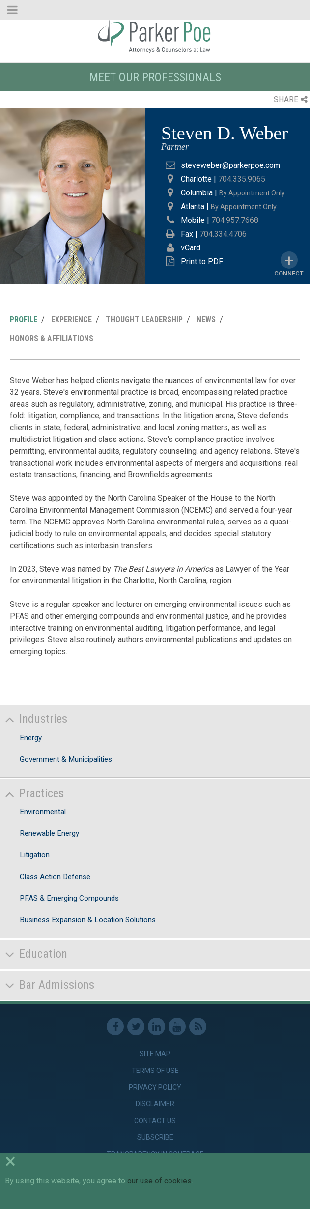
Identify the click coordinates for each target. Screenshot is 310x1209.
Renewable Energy (49, 833)
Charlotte (196, 179)
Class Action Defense (55, 876)
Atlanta (192, 206)
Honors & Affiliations (51, 338)
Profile (23, 319)
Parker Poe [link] (155, 36)
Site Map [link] (155, 1054)
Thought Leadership (144, 319)
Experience (71, 319)
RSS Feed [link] (197, 1026)
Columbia (197, 192)
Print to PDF (202, 261)
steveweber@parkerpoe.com (230, 165)
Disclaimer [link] (155, 1104)
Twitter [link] (135, 1026)
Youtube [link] (177, 1026)
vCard (190, 247)
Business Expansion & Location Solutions (88, 919)
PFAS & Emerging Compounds (69, 898)
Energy (31, 737)
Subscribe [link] (155, 1137)
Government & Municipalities (66, 759)
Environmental (43, 811)
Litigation (35, 855)
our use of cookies (159, 1180)
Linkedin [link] (156, 1026)
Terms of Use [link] (155, 1070)
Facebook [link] (115, 1026)
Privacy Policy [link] (155, 1087)
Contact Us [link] (155, 1121)
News (206, 319)
